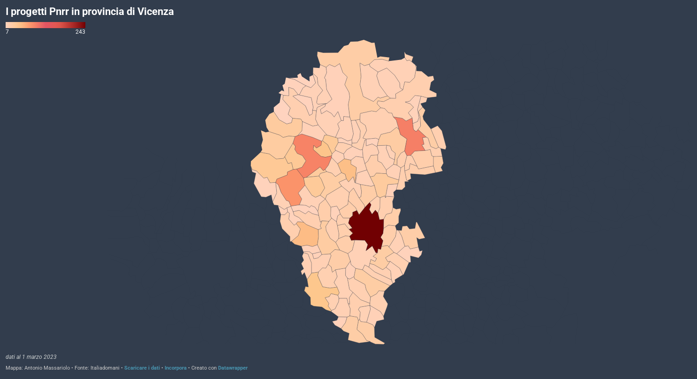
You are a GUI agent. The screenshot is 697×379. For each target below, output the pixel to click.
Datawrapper (233, 368)
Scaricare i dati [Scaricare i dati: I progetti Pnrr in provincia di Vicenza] (142, 368)
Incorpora (176, 368)
